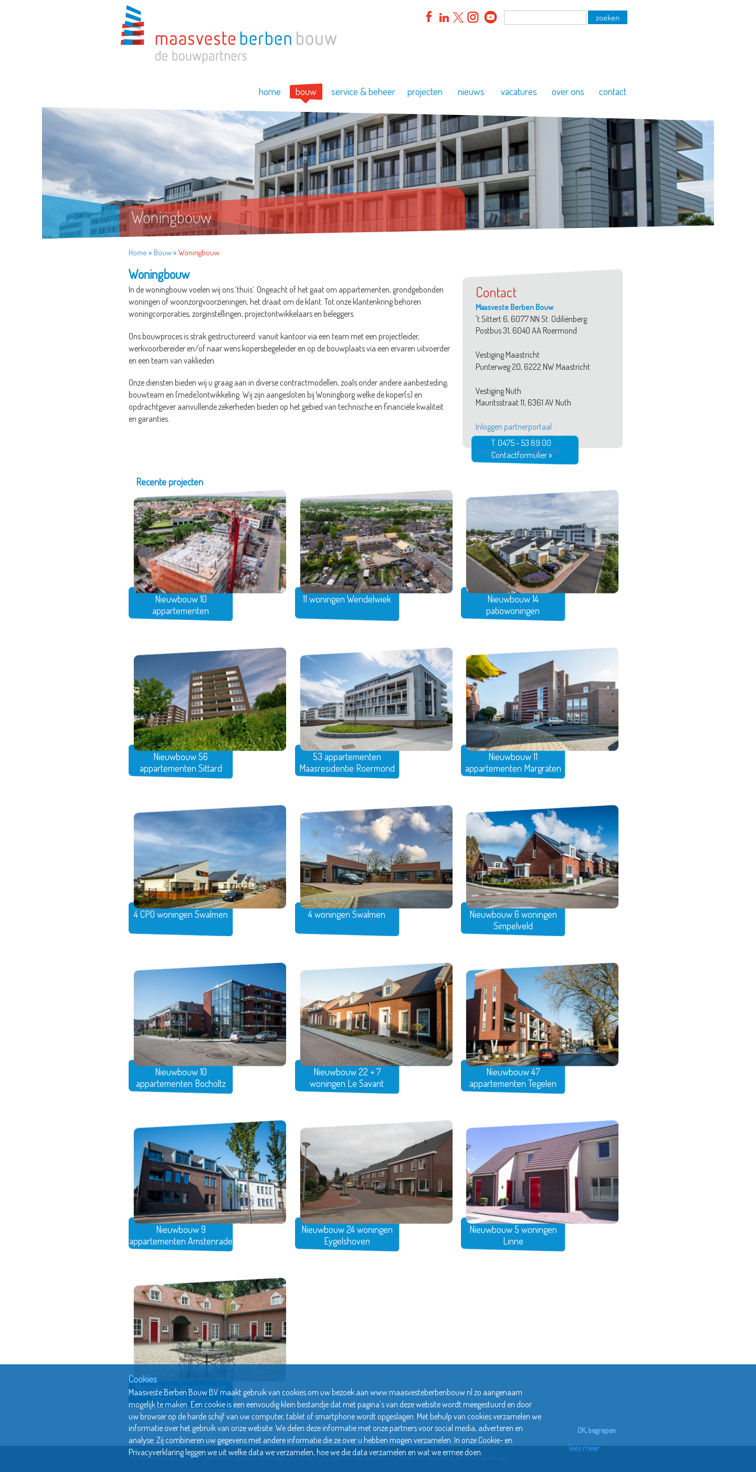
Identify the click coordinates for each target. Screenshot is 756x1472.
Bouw (163, 252)
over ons (568, 91)
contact (612, 91)
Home (138, 252)
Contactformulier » (521, 455)
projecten (425, 91)
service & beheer (363, 91)
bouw (306, 91)
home (270, 91)
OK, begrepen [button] (594, 1430)
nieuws (471, 91)
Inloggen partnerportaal (514, 426)
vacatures (519, 91)
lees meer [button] (582, 1448)
